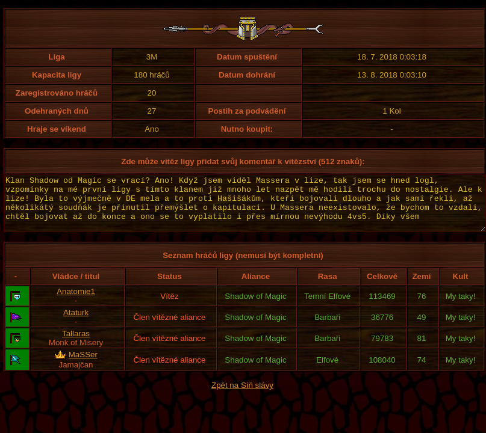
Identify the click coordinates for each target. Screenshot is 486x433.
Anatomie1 (76, 302)
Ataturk (76, 323)
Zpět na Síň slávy (242, 396)
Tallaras (76, 344)
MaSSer (83, 365)
